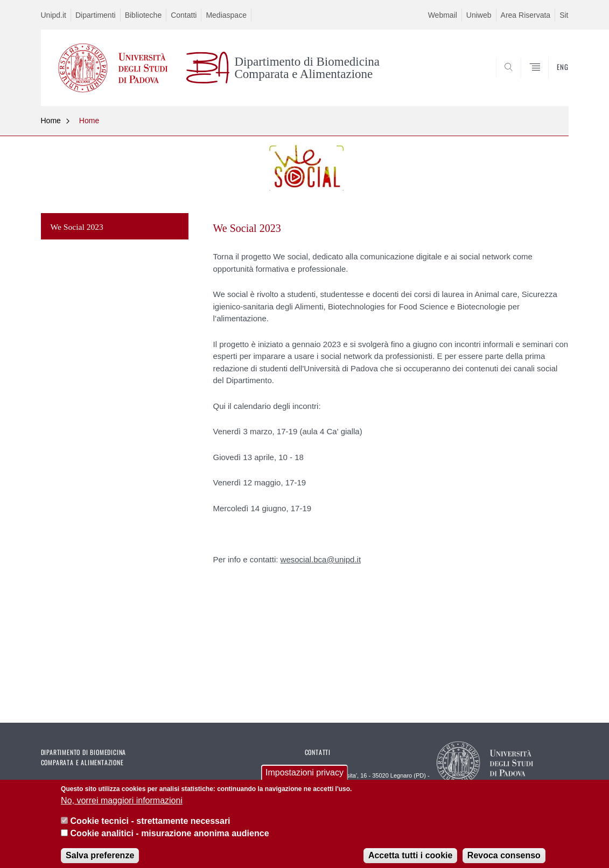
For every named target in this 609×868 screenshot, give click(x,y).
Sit (563, 15)
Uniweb (479, 15)
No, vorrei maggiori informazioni (122, 806)
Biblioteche (143, 15)
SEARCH (549, 80)
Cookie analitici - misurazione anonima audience (170, 839)
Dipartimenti (95, 15)
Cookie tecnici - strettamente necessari (150, 826)
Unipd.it (53, 15)
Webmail (442, 15)
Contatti (184, 15)
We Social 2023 (77, 226)
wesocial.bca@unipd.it (321, 559)
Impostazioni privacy (304, 778)
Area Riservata (526, 15)
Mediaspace (226, 15)
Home (51, 120)
